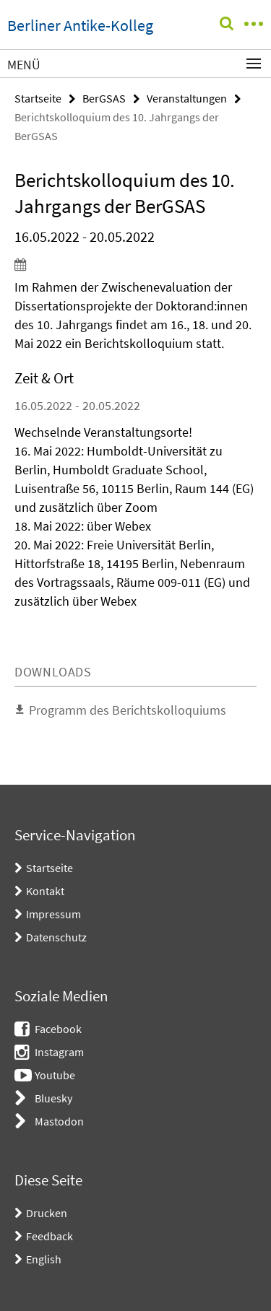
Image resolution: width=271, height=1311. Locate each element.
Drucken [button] (46, 1213)
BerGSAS (104, 98)
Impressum (53, 914)
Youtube (55, 1075)
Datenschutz (56, 937)
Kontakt (45, 891)
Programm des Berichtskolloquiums (127, 710)
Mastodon (59, 1121)
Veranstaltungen (187, 98)
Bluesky (53, 1098)
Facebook (58, 1029)
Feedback (49, 1236)
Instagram (59, 1052)
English (43, 1259)
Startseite (37, 98)
